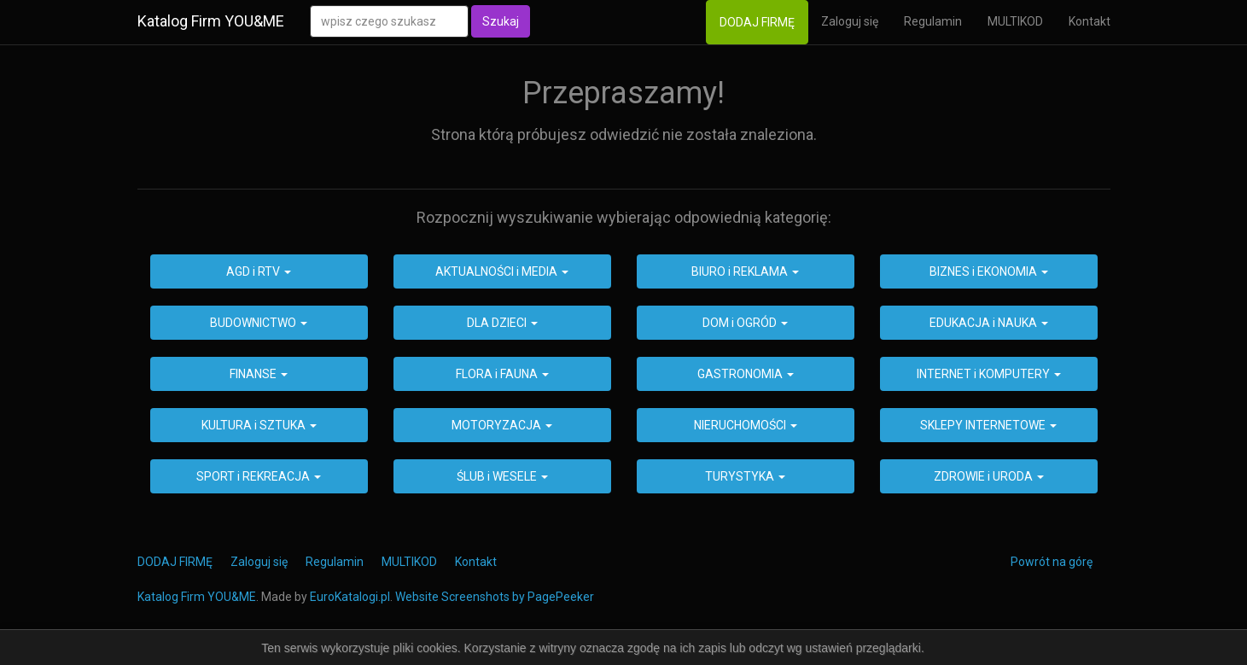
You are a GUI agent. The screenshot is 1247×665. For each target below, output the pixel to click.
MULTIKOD (1015, 21)
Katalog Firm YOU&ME (210, 21)
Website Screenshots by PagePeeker (494, 597)
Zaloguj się (849, 21)
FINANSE (259, 374)
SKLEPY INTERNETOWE (988, 425)
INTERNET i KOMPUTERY (989, 374)
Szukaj (500, 21)
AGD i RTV (258, 271)
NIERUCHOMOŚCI (745, 425)
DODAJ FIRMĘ (757, 22)
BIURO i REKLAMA (745, 271)
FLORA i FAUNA (502, 374)
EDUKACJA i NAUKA (988, 323)
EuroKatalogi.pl (350, 597)
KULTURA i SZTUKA (259, 425)
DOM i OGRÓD (745, 323)
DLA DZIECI (502, 323)
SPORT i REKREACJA (258, 476)
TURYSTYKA (745, 476)
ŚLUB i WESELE (502, 476)
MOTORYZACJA (502, 425)
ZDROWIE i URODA (989, 476)
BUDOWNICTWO (258, 323)
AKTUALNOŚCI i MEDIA (501, 271)
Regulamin (933, 21)
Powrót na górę (1052, 562)
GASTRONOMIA (745, 374)
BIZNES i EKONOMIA (988, 271)
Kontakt (1089, 21)
